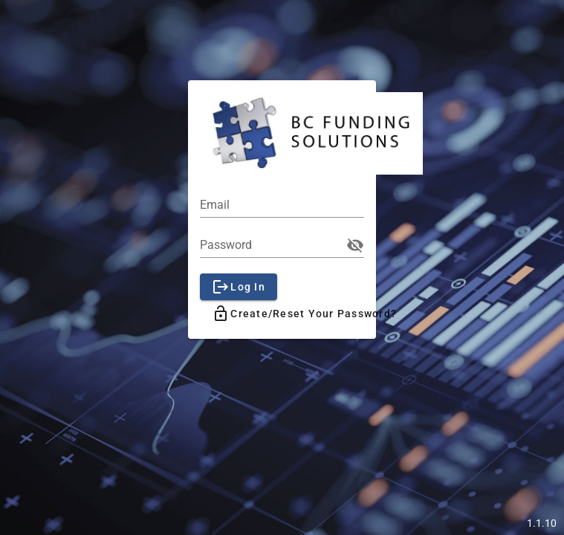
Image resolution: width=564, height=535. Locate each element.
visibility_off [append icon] (355, 245)
